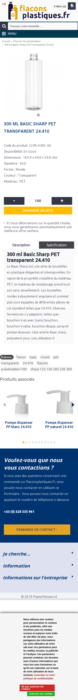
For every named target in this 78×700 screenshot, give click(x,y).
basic (33, 357)
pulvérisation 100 (14, 369)
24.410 (28, 363)
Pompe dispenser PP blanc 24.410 (19, 425)
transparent (10, 363)
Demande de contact (37, 529)
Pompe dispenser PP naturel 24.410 (59, 425)
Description (21, 245)
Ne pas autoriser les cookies (33, 687)
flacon (21, 357)
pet (55, 357)
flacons (42, 363)
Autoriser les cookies (41, 693)
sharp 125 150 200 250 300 (51, 369)
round (45, 357)
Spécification (57, 245)
